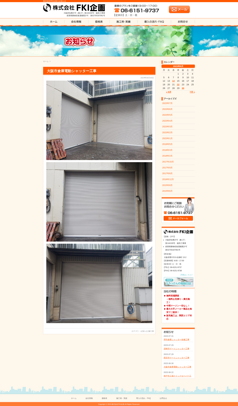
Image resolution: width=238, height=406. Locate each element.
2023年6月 (167, 109)
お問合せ (163, 398)
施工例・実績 (121, 398)
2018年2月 (167, 156)
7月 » (192, 92)
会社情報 (89, 398)
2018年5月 (167, 144)
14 (173, 81)
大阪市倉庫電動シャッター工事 (71, 71)
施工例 (151, 331)
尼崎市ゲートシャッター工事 (176, 349)
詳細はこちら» (186, 275)
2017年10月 (168, 161)
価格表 (104, 398)
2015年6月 (167, 191)
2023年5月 (167, 115)
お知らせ (144, 331)
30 (183, 88)
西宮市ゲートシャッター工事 (176, 358)
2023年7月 (167, 103)
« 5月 (168, 92)
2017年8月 (167, 173)
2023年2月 (167, 132)
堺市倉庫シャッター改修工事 (176, 339)
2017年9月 (167, 167)
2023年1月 (167, 138)
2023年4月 (167, 121)
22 (178, 84)
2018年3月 (167, 150)
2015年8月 (167, 185)
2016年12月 (168, 179)
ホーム (46, 61)
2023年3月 (167, 126)
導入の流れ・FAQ (143, 398)
